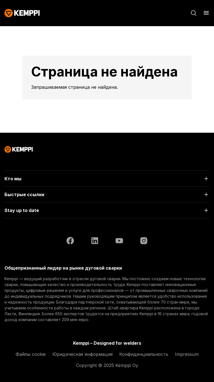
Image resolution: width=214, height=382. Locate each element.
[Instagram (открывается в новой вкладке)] (143, 241)
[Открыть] (107, 178)
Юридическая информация (82, 354)
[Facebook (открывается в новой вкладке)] (70, 241)
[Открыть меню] (206, 12)
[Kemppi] (22, 13)
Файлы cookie (31, 354)
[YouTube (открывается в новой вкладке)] (119, 241)
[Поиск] (193, 13)
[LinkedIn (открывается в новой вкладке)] (94, 241)
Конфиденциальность (143, 354)
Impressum (187, 354)
